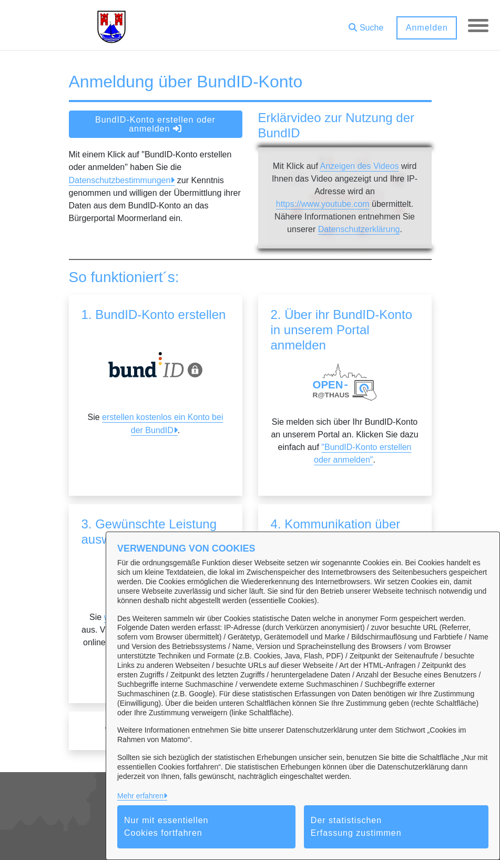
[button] (365, 24)
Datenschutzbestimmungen (120, 180)
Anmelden (426, 27)
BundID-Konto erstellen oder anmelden (155, 124)
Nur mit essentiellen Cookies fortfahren (166, 826)
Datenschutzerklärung (359, 229)
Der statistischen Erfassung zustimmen (356, 826)
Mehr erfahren (140, 796)
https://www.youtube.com (323, 203)
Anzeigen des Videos (359, 166)
